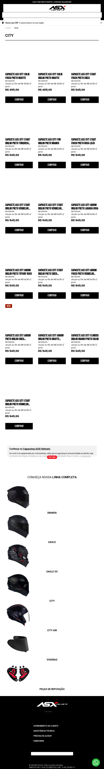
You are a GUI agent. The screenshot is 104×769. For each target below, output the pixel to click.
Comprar (19, 99)
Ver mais (52, 457)
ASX (8, 28)
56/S (16, 28)
